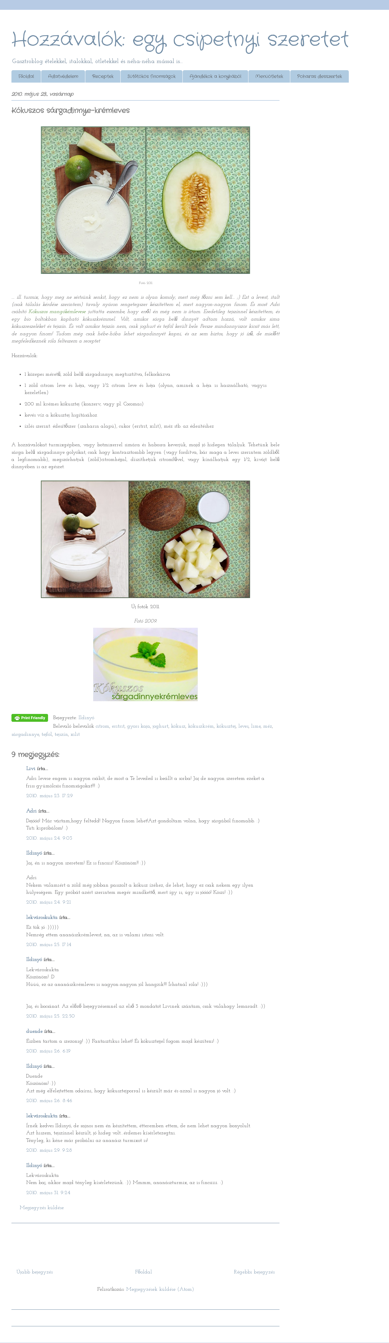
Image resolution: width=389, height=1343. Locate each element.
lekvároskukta (42, 917)
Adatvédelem (63, 76)
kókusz (178, 726)
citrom (102, 726)
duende (34, 1031)
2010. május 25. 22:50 (50, 1016)
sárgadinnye (25, 734)
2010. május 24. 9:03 (49, 838)
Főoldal (26, 76)
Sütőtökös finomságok (151, 76)
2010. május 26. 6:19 (48, 1051)
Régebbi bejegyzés (254, 1272)
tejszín (61, 734)
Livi (30, 768)
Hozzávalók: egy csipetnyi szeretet (180, 40)
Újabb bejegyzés (34, 1272)
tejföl (47, 734)
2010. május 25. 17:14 (48, 944)
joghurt (160, 726)
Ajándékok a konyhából (215, 76)
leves (243, 726)
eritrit (118, 726)
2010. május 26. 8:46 (49, 1100)
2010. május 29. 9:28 (49, 1150)
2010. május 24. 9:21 (48, 902)
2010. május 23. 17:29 (49, 795)
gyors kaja (138, 726)
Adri (31, 811)
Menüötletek (269, 76)
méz (267, 726)
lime (256, 726)
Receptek (102, 76)
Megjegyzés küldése (42, 1207)
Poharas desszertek (319, 76)
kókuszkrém (201, 726)
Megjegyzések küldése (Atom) (160, 1289)
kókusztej (226, 726)
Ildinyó (34, 853)
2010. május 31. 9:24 (48, 1192)
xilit (75, 734)
